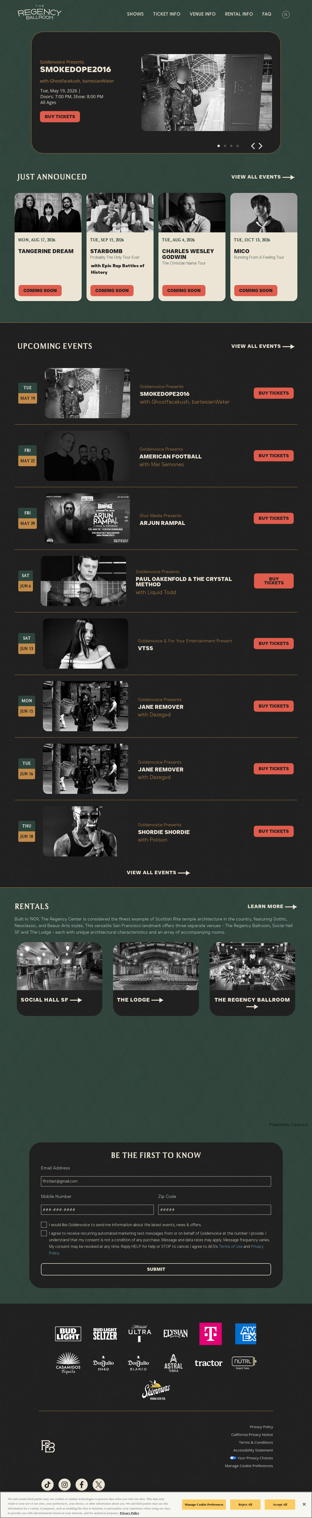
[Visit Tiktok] (47, 1484)
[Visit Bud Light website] (69, 1333)
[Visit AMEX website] (245, 1333)
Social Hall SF (51, 999)
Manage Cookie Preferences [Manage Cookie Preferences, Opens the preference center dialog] (204, 1504)
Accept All (280, 1504)
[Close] (304, 1504)
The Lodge (140, 999)
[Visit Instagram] (64, 1484)
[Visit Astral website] (174, 1363)
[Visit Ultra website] (141, 1333)
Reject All (245, 1504)
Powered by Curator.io (288, 1124)
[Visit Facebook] (81, 1484)
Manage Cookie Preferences (249, 1465)
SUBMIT (156, 1269)
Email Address (156, 1175)
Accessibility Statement (253, 1450)
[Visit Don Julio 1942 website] (104, 1363)
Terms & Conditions (256, 1442)
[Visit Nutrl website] (243, 1363)
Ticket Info (166, 14)
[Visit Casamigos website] (69, 1363)
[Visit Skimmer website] (156, 1392)
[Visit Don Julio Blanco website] (139, 1363)
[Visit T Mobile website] (211, 1333)
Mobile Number (97, 1204)
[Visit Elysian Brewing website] (176, 1333)
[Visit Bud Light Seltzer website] (105, 1333)
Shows (135, 14)
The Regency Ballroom (252, 1002)
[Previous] (253, 148)
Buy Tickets (60, 116)
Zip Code (214, 1204)
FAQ (266, 14)
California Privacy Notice (252, 1434)
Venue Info (203, 14)
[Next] (259, 148)
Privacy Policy (261, 1426)
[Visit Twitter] (98, 1484)
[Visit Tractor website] (209, 1363)
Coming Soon (40, 290)
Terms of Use (231, 1246)
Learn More (272, 906)
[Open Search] (286, 14)
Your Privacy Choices (255, 1457)
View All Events (263, 177)
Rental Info (239, 14)
